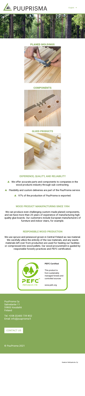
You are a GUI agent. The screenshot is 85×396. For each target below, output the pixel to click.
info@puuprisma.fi (21, 318)
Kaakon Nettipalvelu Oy (70, 362)
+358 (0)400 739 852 (20, 315)
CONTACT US (13, 330)
